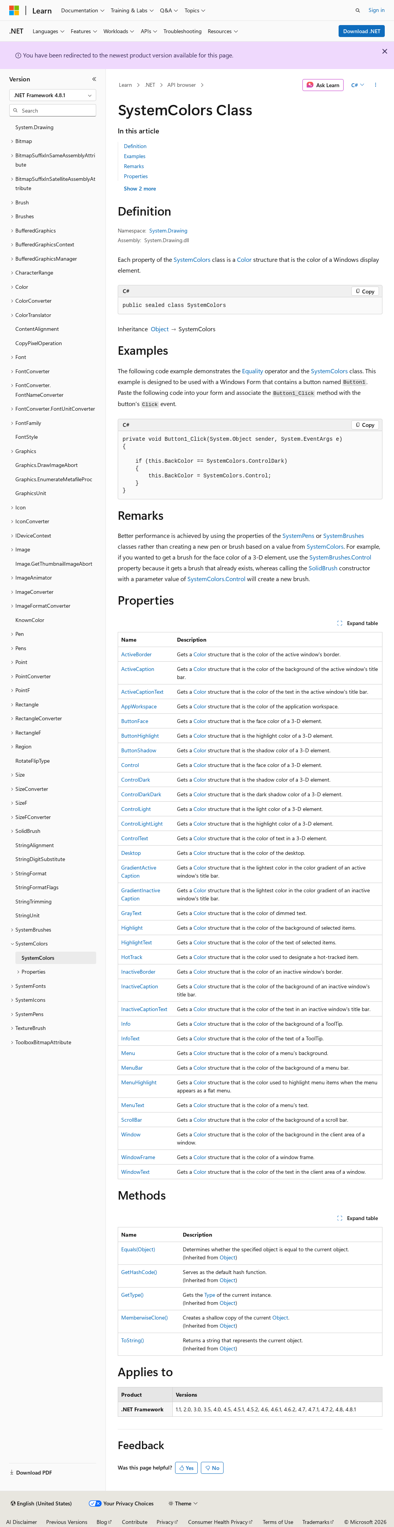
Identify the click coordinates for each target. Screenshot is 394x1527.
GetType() (132, 1294)
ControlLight (136, 808)
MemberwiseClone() (144, 1317)
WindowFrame (138, 1157)
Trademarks (315, 1521)
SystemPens (298, 535)
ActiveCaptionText (142, 691)
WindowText (135, 1171)
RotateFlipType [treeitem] (32, 760)
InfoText (130, 1038)
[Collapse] (94, 79)
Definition (135, 146)
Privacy (165, 1521)
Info (125, 1023)
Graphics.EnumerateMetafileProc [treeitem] (53, 479)
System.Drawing (168, 230)
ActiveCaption (137, 668)
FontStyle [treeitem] (26, 436)
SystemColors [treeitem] (38, 957)
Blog (102, 1521)
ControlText (134, 838)
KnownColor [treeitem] (29, 620)
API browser (181, 84)
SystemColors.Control (216, 579)
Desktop (131, 852)
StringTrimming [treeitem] (33, 901)
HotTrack (131, 957)
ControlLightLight (142, 823)
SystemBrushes (343, 535)
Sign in (377, 9)
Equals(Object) (138, 1249)
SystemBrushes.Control (340, 557)
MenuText (132, 1105)
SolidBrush (323, 568)
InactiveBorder (138, 971)
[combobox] (52, 95)
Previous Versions (66, 1521)
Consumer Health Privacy (218, 1521)
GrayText (131, 913)
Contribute (134, 1521)
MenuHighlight (139, 1082)
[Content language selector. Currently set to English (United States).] (41, 1503)
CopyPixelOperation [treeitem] (38, 343)
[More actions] (375, 85)
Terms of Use (278, 1521)
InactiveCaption (139, 986)
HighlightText (136, 942)
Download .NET (362, 31)
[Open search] (358, 10)
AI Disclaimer (21, 1521)
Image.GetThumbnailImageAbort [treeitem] (53, 563)
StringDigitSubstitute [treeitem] (40, 859)
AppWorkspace (139, 706)
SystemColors (192, 259)
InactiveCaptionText (144, 1009)
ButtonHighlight (140, 735)
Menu (128, 1053)
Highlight (132, 927)
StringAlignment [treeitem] (34, 845)
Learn (125, 84)
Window (130, 1134)
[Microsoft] (14, 10)
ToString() (132, 1340)
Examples (134, 156)
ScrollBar (131, 1119)
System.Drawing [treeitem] (34, 127)
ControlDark (135, 779)
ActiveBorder (136, 654)
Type (209, 1294)
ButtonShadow (138, 750)
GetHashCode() (139, 1272)
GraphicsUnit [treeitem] (30, 493)
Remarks (134, 166)
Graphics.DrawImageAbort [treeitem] (46, 465)
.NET (150, 84)
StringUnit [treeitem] (27, 915)
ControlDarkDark (141, 794)
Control (130, 765)
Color (244, 259)
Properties (136, 176)
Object (160, 329)
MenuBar (132, 1067)
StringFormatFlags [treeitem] (36, 887)
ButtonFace (134, 721)
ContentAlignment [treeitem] (37, 328)
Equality (252, 371)
